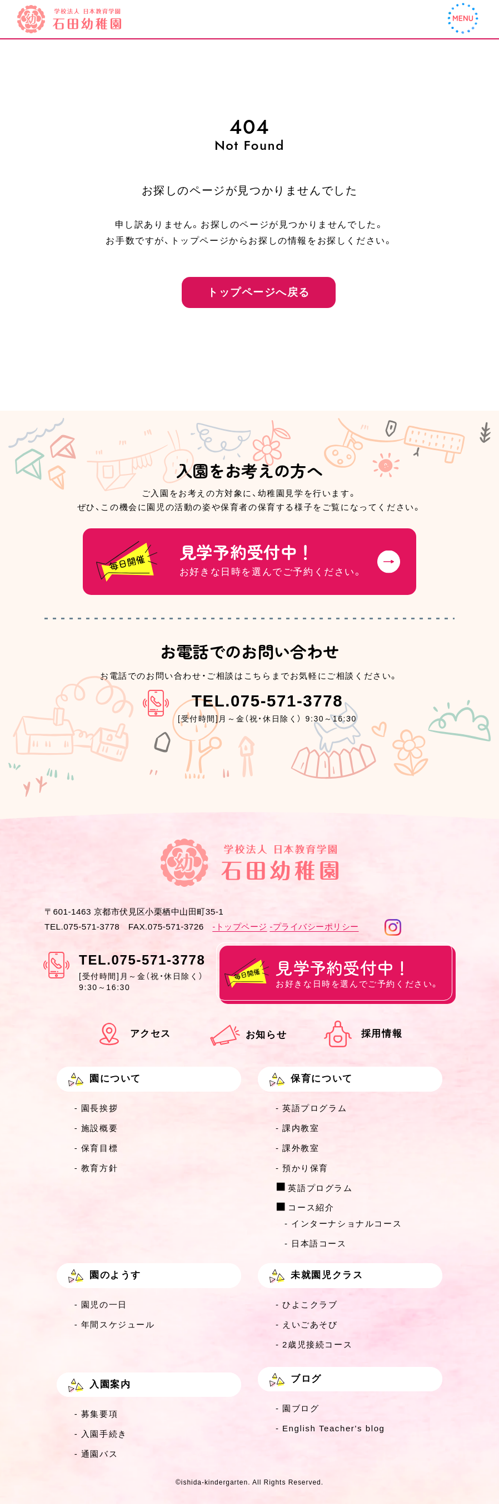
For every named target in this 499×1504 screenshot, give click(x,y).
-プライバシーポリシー (314, 926)
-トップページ (239, 926)
